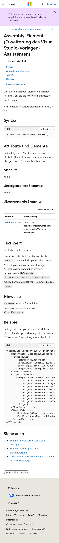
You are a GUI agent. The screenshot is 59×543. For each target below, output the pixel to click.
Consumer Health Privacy (18, 524)
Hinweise (10, 78)
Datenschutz (12, 519)
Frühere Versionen (15, 514)
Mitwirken (43, 514)
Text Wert (10, 74)
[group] (29, 387)
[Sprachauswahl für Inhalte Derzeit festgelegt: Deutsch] (13, 488)
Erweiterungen (34, 28)
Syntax (9, 66)
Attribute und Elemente (17, 70)
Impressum (37, 528)
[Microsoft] (30, 4)
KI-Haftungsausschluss (17, 510)
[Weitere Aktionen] (52, 28)
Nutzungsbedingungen (17, 528)
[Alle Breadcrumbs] (6, 28)
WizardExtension (13, 222)
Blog (30, 514)
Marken (10, 533)
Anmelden (51, 4)
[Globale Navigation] (3, 4)
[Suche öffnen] (42, 4)
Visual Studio (18, 28)
